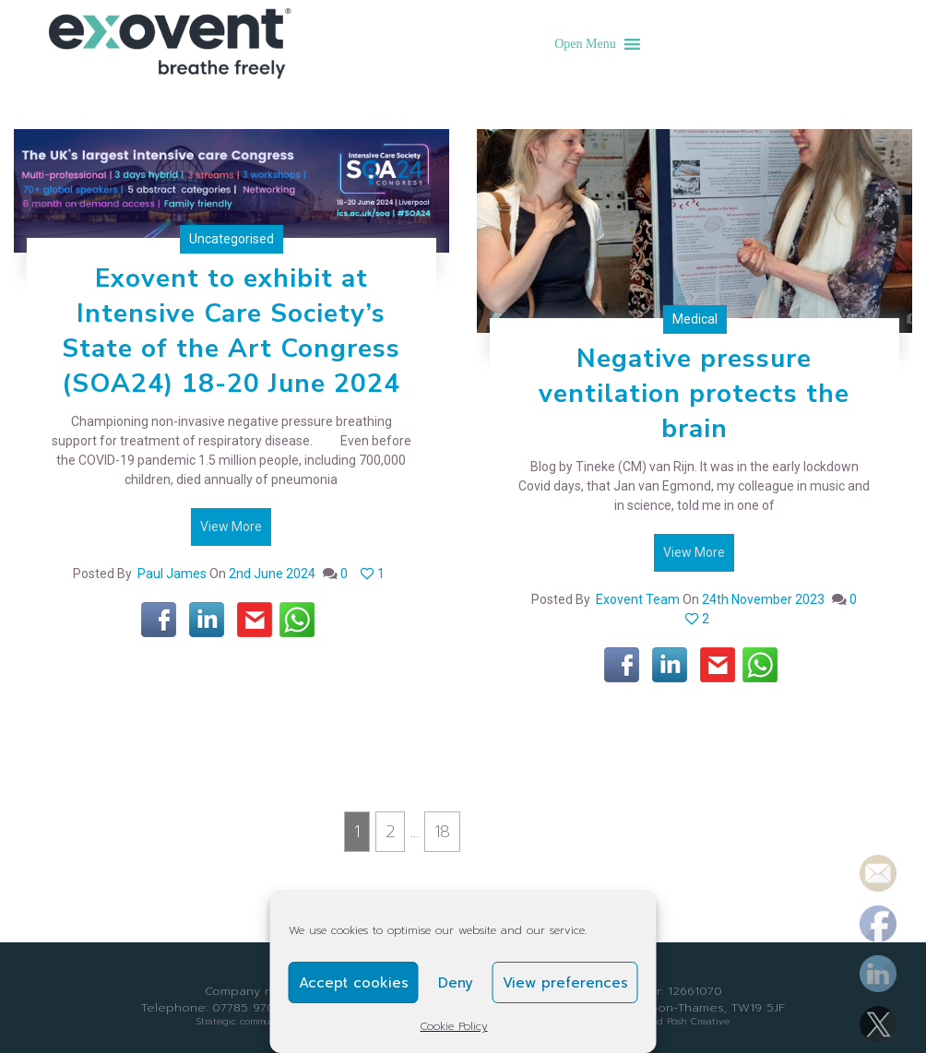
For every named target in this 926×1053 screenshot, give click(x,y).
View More (231, 526)
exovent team (638, 599)
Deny (455, 983)
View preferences (565, 983)
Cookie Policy (454, 1026)
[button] (585, 44)
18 (442, 832)
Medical (695, 319)
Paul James (172, 573)
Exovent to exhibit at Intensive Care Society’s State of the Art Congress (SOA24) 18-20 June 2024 (231, 331)
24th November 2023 (763, 599)
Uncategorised (231, 238)
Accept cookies (354, 983)
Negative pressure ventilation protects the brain (694, 393)
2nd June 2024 (272, 573)
